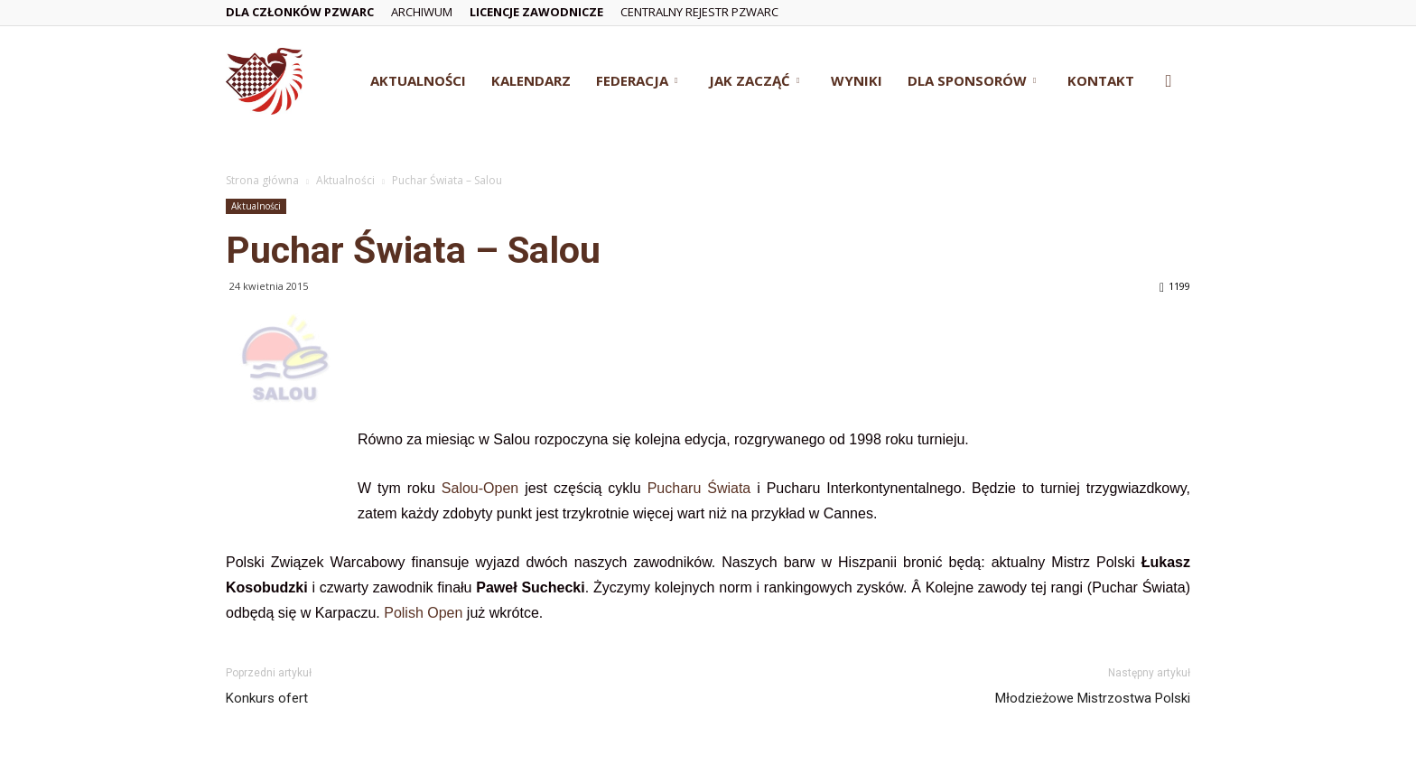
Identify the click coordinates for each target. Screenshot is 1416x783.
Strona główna (262, 180)
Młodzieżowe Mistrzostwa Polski (1092, 698)
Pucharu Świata (699, 488)
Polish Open (425, 612)
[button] (1168, 81)
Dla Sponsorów (972, 80)
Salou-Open (480, 488)
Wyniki (856, 80)
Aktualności (418, 80)
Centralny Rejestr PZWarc (699, 12)
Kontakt (1100, 80)
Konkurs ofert (267, 698)
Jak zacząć (754, 80)
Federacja (636, 80)
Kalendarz (531, 80)
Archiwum (421, 12)
